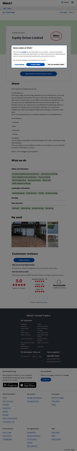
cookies (24, 52)
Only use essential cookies (56, 64)
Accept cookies (35, 64)
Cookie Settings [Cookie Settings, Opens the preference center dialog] (19, 64)
